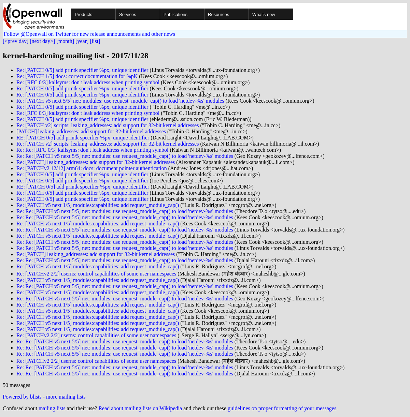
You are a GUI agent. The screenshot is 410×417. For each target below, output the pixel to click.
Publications (175, 14)
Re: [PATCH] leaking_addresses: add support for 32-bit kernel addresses (95, 162)
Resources (218, 14)
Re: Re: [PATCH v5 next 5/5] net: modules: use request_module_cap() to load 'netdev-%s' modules (124, 156)
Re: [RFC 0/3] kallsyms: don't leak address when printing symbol (87, 82)
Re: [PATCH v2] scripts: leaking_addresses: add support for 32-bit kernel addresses (107, 125)
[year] (81, 41)
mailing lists (52, 408)
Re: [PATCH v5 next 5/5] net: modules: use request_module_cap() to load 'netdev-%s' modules (120, 101)
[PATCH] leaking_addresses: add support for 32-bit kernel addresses (91, 131)
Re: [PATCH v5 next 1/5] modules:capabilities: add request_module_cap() (97, 205)
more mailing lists (66, 397)
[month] (65, 41)
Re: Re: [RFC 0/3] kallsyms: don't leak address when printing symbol (92, 150)
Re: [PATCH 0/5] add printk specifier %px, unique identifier (82, 70)
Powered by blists (22, 397)
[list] (95, 41)
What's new (263, 14)
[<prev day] (15, 41)
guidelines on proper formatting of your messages (282, 408)
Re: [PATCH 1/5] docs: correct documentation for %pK (77, 76)
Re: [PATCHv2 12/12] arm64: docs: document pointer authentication (91, 168)
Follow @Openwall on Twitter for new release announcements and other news (89, 34)
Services (127, 14)
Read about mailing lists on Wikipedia (140, 408)
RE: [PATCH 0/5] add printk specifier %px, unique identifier (82, 137)
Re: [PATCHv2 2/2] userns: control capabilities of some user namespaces (96, 274)
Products (83, 14)
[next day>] (42, 41)
